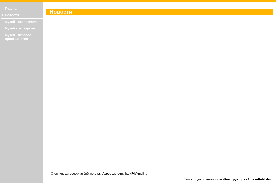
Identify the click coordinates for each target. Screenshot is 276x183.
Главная (11, 8)
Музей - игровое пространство (18, 37)
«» (247, 179)
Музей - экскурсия (20, 28)
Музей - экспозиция (21, 22)
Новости (12, 15)
